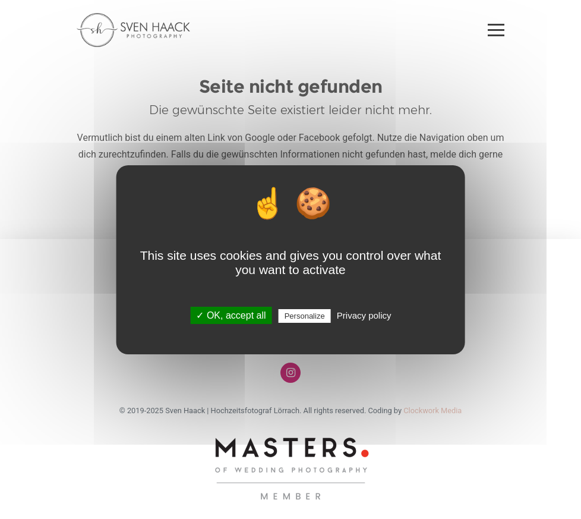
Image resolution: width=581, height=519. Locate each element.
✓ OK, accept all (231, 315)
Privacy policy (364, 315)
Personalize (305, 316)
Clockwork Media (432, 410)
